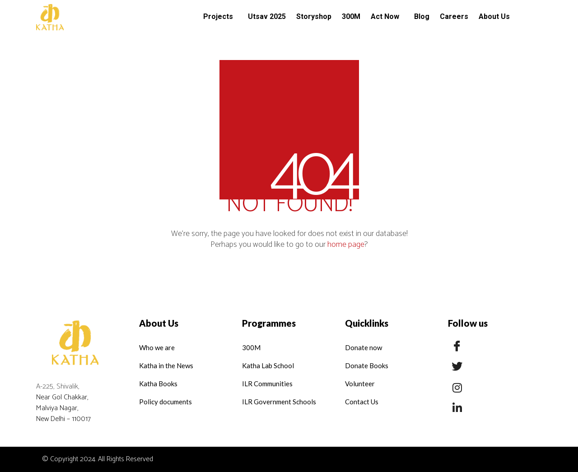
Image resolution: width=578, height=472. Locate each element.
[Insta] (457, 388)
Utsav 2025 (267, 16)
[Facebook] (457, 347)
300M (351, 16)
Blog (421, 16)
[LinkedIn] (457, 408)
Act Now (385, 16)
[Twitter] (457, 368)
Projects (218, 16)
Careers (454, 16)
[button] (220, 16)
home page (345, 244)
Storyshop (313, 16)
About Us (494, 16)
